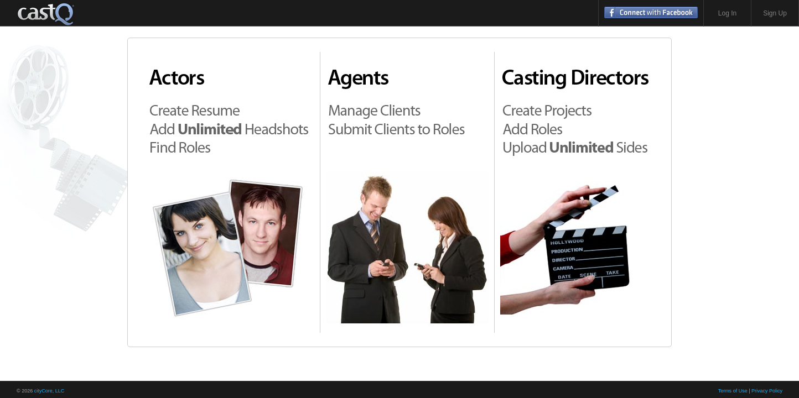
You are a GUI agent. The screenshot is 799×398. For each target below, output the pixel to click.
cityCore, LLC (49, 391)
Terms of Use (733, 391)
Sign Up (775, 13)
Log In (727, 13)
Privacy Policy (766, 391)
